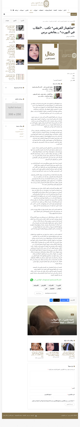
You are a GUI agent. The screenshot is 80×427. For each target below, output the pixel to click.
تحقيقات (41, 10)
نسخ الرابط (38, 293)
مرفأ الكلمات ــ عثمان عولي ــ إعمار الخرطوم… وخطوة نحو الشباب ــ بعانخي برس (10, 39)
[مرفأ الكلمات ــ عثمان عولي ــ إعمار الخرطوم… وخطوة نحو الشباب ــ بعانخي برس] (58, 96)
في (45, 288)
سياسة (60, 10)
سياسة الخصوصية (19, 136)
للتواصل (21, 139)
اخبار (65, 10)
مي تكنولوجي (64, 415)
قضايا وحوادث (48, 10)
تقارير (27, 10)
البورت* (58, 285)
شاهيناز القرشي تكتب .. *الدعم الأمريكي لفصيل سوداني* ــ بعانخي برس (11, 29)
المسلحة (36, 285)
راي (31, 10)
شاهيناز (52, 288)
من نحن (21, 141)
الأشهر (14, 20)
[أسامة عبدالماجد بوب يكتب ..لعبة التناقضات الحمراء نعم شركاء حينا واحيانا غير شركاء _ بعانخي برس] (68, 347)
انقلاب (58, 288)
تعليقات (7, 20)
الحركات (51, 285)
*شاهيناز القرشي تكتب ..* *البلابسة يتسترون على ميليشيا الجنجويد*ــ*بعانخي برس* (52, 354)
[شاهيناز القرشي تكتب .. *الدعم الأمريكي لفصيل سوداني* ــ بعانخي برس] (58, 89)
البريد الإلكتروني (71, 394)
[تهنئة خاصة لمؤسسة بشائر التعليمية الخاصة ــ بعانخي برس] (20, 80)
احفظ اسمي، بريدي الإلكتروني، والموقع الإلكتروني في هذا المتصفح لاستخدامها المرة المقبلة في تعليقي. (52, 400)
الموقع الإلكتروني (47, 394)
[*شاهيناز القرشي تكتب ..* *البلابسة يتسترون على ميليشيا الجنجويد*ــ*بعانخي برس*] (52, 347)
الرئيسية (72, 21)
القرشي (43, 285)
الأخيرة (22, 20)
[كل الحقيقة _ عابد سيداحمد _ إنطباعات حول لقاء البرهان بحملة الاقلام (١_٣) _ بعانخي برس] (36, 347)
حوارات (36, 10)
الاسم (73, 388)
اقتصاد (55, 10)
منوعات (22, 10)
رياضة (17, 10)
